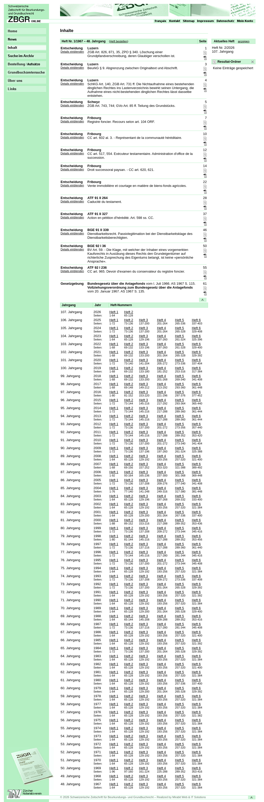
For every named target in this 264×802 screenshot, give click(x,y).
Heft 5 (179, 320)
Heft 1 (113, 312)
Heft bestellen (118, 41)
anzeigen (244, 41)
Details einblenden (72, 51)
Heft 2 (128, 312)
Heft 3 (143, 320)
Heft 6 (196, 320)
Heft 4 (161, 320)
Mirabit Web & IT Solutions (189, 797)
